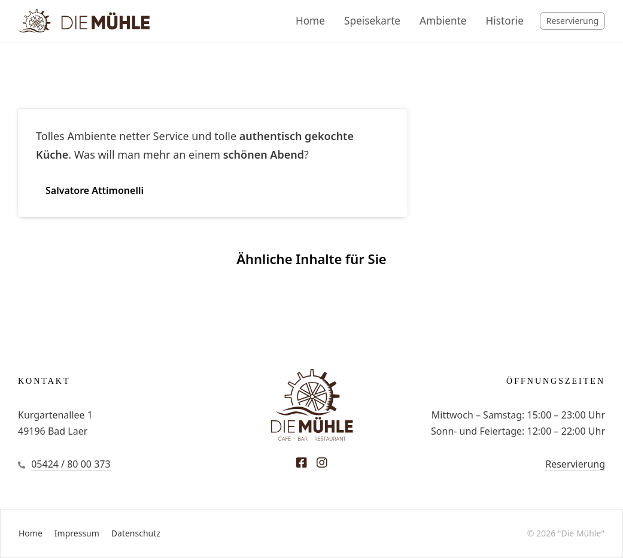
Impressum (76, 533)
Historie (505, 21)
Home (310, 21)
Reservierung (572, 20)
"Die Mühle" (581, 533)
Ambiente (443, 21)
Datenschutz (135, 533)
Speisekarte (372, 21)
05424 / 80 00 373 (70, 464)
